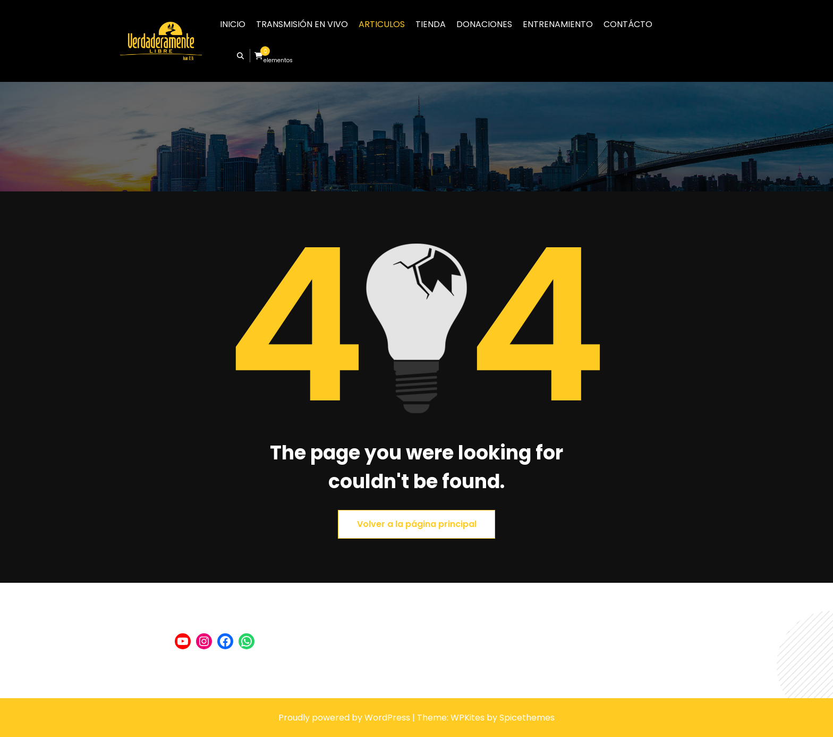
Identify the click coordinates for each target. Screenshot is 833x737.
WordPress (387, 717)
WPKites (468, 717)
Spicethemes (527, 717)
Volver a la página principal (417, 524)
